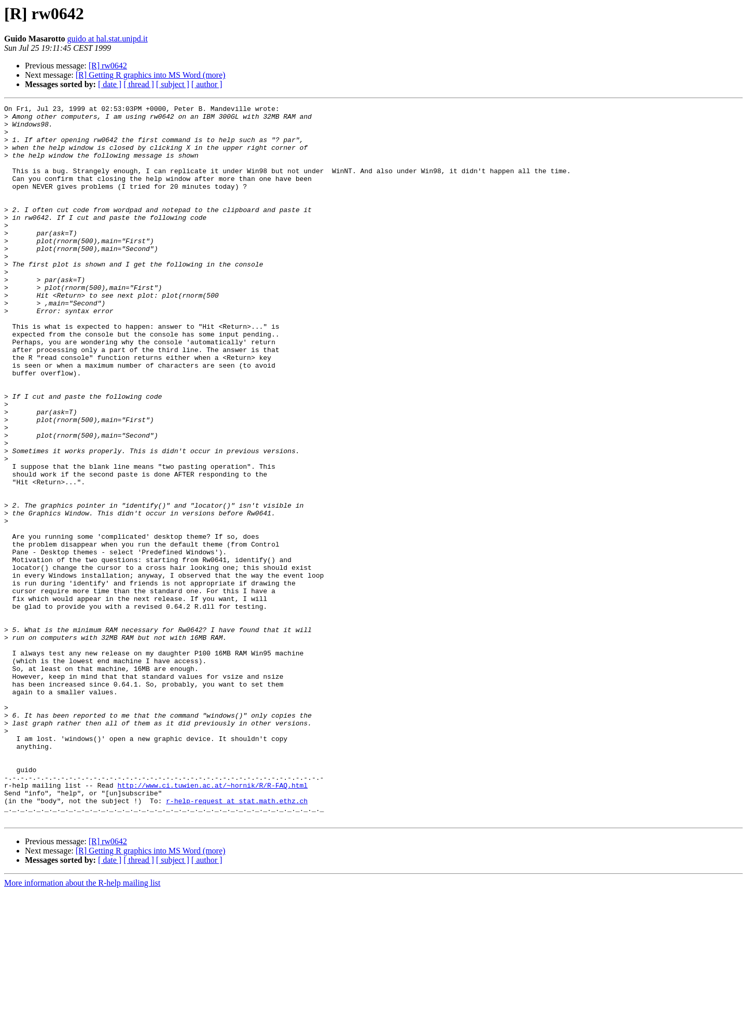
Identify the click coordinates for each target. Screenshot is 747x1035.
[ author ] (207, 84)
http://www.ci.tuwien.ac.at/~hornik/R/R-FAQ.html (212, 922)
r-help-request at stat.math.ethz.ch (237, 940)
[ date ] (109, 84)
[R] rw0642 (108, 65)
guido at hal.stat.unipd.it (107, 38)
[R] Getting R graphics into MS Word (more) (151, 75)
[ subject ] (172, 84)
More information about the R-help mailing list (82, 1026)
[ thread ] (138, 84)
